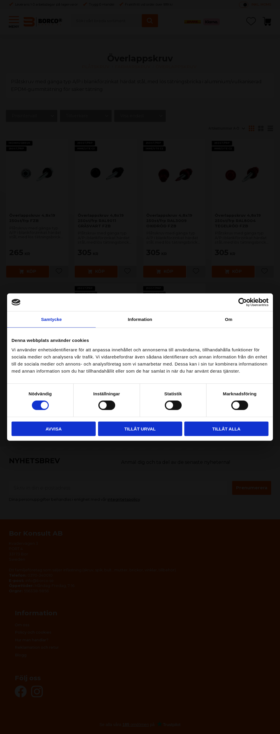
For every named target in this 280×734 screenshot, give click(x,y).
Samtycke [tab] (51, 319)
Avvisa (53, 428)
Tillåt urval (140, 428)
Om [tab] (228, 319)
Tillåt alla (226, 428)
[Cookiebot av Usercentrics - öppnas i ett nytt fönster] (242, 302)
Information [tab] (140, 319)
